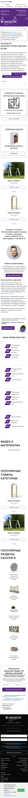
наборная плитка (16, 32)
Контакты (3, 769)
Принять (21, 790)
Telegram (24, 10)
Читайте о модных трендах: (12, 76)
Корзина (14, 19)
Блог (26, 767)
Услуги (2, 762)
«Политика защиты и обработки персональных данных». (13, 699)
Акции (2, 6)
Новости (25, 763)
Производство (4, 763)
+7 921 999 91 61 (5, 14)
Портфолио (4, 765)
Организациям (9, 6)
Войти (2, 19)
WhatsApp (19, 10)
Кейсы (25, 6)
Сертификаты (4, 767)
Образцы (25, 771)
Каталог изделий (5, 758)
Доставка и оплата (20, 4)
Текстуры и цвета (19, 74)
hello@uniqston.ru (22, 15)
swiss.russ (6, 74)
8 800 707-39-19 (5, 11)
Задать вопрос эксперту (14, 275)
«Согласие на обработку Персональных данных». (13, 696)
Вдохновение (23, 760)
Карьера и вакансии (22, 762)
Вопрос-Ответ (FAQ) (22, 765)
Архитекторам (18, 6)
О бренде (7, 4)
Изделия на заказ (5, 760)
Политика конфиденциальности (13, 728)
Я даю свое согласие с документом (13, 695)
